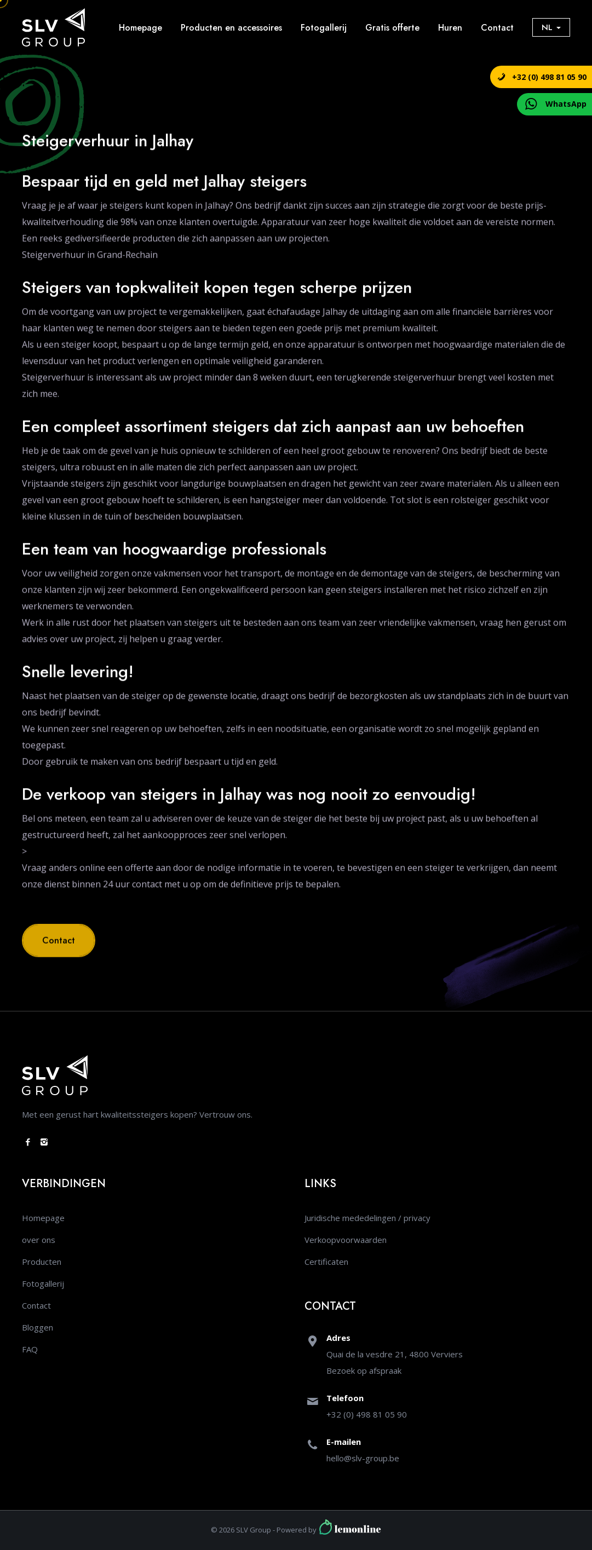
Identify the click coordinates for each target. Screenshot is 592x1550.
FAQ (30, 1349)
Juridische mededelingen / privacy (367, 1217)
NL (551, 27)
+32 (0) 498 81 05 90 (549, 77)
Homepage (140, 27)
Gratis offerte (392, 27)
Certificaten (326, 1261)
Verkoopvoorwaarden (345, 1239)
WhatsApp (566, 104)
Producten (41, 1261)
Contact (497, 27)
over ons (38, 1239)
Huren (450, 27)
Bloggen (37, 1327)
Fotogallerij (324, 27)
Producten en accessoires (231, 27)
